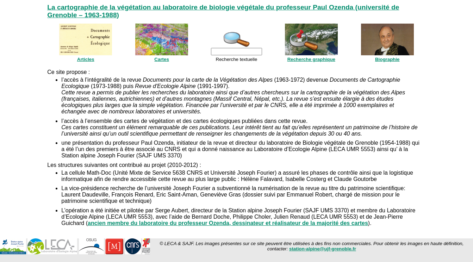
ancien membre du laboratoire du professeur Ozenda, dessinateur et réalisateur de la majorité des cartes (228, 223)
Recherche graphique (311, 59)
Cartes (161, 59)
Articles (85, 59)
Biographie (387, 59)
